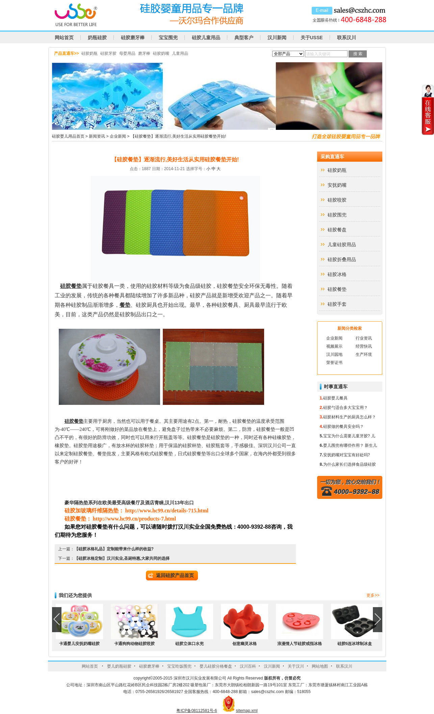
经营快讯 (364, 346)
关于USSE (312, 37)
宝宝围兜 (168, 37)
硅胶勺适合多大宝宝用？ (345, 407)
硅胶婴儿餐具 (335, 398)
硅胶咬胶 (337, 200)
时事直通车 (336, 386)
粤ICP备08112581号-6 (196, 710)
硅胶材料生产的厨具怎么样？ (349, 417)
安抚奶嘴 (337, 185)
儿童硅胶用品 (342, 244)
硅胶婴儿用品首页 (68, 136)
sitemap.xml (247, 710)
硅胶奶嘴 (161, 53)
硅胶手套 (337, 304)
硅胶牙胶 (108, 53)
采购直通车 (332, 156)
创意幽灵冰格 (244, 643)
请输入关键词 (318, 54)
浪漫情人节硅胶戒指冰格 (299, 643)
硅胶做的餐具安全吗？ (343, 426)
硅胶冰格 (337, 274)
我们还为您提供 (75, 595)
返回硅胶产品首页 (175, 575)
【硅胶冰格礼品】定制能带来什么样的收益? (114, 549)
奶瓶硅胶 (97, 37)
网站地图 (320, 666)
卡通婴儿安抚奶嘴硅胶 (79, 643)
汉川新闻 (276, 37)
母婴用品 (127, 53)
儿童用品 (180, 53)
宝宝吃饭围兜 (179, 666)
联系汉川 (346, 37)
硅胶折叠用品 (342, 259)
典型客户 (243, 37)
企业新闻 (118, 136)
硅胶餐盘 (337, 229)
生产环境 (364, 354)
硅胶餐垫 (71, 286)
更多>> (372, 595)
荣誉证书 (334, 362)
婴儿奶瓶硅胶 (119, 666)
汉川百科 (248, 666)
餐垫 (125, 305)
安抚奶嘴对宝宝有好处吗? (346, 455)
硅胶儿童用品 (206, 37)
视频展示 (334, 346)
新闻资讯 (97, 136)
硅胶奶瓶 (89, 53)
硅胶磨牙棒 (133, 37)
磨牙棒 (144, 53)
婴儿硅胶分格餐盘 (216, 666)
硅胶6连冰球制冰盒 (354, 643)
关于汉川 (296, 666)
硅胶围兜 (337, 214)
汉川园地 (334, 354)
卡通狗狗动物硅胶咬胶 (134, 643)
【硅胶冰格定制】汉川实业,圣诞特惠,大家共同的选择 (122, 558)
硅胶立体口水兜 (189, 643)
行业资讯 (364, 338)
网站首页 (64, 37)
